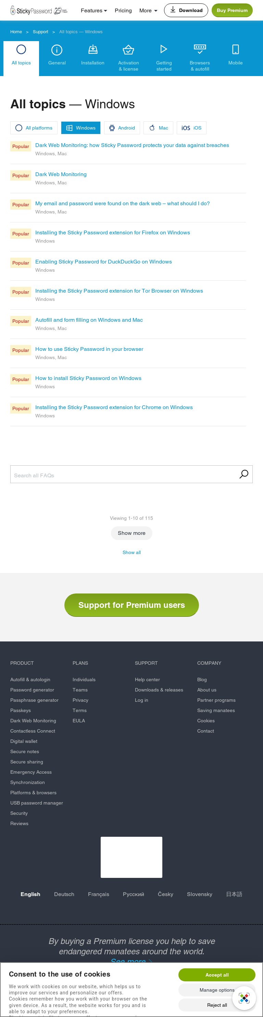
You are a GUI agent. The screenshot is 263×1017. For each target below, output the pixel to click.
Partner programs (216, 700)
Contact (205, 731)
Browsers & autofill (200, 66)
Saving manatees (216, 710)
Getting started (164, 66)
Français (98, 894)
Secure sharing (26, 761)
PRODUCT (22, 663)
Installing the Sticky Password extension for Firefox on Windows (112, 232)
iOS (197, 128)
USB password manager (36, 803)
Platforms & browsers (33, 792)
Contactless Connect (32, 731)
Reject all (217, 1005)
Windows (86, 128)
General (57, 62)
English (30, 894)
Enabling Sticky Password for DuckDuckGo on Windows (103, 261)
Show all (132, 552)
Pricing (123, 10)
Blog (202, 679)
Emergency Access (31, 772)
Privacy (80, 700)
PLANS (80, 663)
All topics (21, 62)
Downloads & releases (159, 690)
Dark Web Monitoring (61, 174)
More (145, 10)
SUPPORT (146, 663)
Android (126, 128)
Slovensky (199, 894)
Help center (147, 679)
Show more (132, 533)
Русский (133, 894)
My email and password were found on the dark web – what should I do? (122, 203)
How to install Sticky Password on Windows (88, 378)
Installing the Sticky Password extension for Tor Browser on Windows (119, 290)
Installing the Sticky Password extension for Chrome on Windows (114, 407)
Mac (163, 128)
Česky (165, 894)
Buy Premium (232, 10)
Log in (141, 700)
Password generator (32, 690)
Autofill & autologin (30, 679)
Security (19, 813)
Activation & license (128, 66)
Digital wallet (23, 741)
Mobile (235, 62)
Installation (92, 62)
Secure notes (24, 751)
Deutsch (64, 894)
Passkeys (20, 710)
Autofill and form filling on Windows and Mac (89, 320)
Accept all (217, 975)
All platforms (39, 128)
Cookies (206, 720)
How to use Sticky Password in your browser (89, 349)
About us (206, 690)
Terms (80, 710)
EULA (79, 720)
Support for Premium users (131, 605)
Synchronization (27, 782)
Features (91, 10)
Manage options (217, 990)
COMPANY (209, 663)
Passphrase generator (34, 700)
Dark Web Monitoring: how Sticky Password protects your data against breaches (132, 145)
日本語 (234, 894)
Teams (80, 690)
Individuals (84, 679)
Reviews (19, 823)
